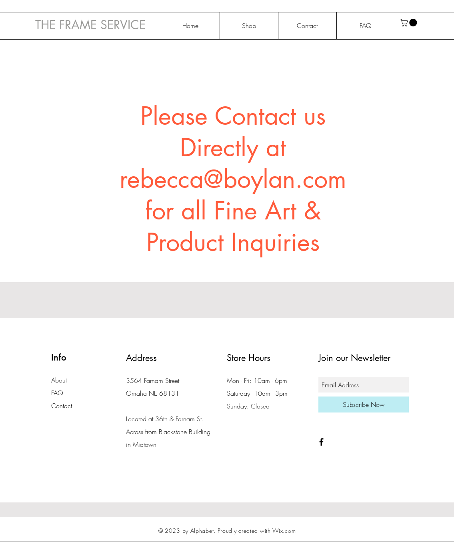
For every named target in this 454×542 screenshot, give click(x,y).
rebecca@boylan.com (233, 179)
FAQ (57, 393)
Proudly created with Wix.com (257, 530)
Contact (61, 405)
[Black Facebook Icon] (321, 442)
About (59, 380)
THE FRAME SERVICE (90, 25)
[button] (409, 22)
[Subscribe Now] (363, 404)
